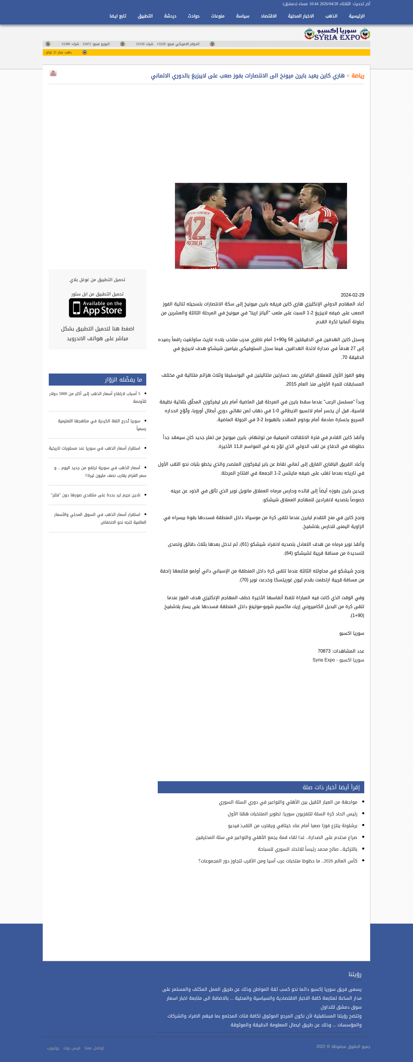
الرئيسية (357, 16)
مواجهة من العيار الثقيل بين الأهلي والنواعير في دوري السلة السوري (288, 802)
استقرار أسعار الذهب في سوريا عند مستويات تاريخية (94, 448)
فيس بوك (71, 1048)
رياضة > (354, 76)
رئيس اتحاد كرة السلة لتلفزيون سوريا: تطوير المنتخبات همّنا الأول (292, 813)
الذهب (331, 16)
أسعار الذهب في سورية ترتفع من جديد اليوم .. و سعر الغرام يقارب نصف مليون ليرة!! (100, 471)
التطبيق (145, 16)
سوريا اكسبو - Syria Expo (338, 659)
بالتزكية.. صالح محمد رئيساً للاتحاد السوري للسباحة (307, 849)
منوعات (218, 16)
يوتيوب (53, 1048)
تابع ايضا (118, 16)
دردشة (170, 16)
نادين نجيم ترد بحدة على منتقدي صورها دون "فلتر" (95, 495)
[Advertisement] (261, 130)
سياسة (242, 16)
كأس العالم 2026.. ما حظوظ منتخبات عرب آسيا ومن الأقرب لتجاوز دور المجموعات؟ (277, 860)
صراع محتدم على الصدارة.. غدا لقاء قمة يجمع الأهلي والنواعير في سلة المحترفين (276, 837)
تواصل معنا (94, 1048)
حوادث (194, 16)
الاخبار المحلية (301, 16)
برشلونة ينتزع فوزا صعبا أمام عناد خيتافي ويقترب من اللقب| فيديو (292, 825)
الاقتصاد (268, 16)
